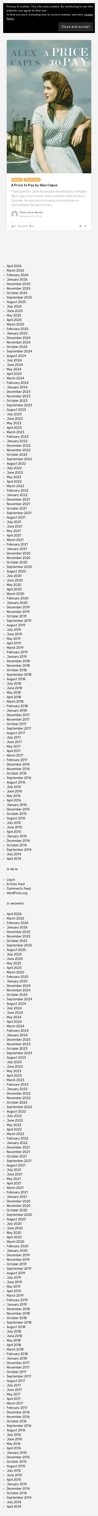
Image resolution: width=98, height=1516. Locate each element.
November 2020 (18, 558)
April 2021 (14, 535)
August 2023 (16, 410)
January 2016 (17, 805)
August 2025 (16, 302)
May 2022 (14, 477)
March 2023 (15, 432)
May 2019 (14, 639)
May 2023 (14, 423)
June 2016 (14, 791)
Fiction (17, 179)
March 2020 (15, 594)
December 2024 (18, 338)
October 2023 (17, 401)
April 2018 (14, 697)
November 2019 (18, 612)
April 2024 (14, 374)
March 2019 (15, 648)
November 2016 (18, 769)
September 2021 (19, 513)
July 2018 (14, 684)
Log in (11, 880)
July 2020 (14, 576)
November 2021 (18, 504)
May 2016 (14, 796)
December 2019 (18, 607)
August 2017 (16, 733)
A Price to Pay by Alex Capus (34, 185)
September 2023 (19, 405)
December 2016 (18, 764)
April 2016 (14, 800)
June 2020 (15, 580)
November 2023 (18, 396)
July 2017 (14, 737)
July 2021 (14, 522)
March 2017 (15, 755)
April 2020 (14, 589)
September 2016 (19, 778)
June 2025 (15, 311)
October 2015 (17, 814)
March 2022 (15, 486)
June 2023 (15, 419)
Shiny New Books (31, 212)
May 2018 (14, 693)
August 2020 (16, 571)
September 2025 (19, 297)
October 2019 (17, 616)
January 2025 (17, 333)
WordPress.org (17, 893)
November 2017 (18, 720)
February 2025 (17, 329)
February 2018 (17, 706)
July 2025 (14, 306)
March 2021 (15, 540)
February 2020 (17, 598)
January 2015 (17, 836)
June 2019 (14, 634)
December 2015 (18, 809)
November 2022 (18, 450)
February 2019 (17, 652)
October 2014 (17, 845)
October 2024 (17, 347)
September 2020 (19, 567)
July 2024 (14, 360)
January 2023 (17, 441)
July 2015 (14, 823)
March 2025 (15, 324)
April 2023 (14, 428)
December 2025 (18, 284)
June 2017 (14, 742)
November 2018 (18, 666)
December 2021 (18, 500)
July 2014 (14, 854)
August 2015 (16, 818)
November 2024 (18, 342)
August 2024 (16, 356)
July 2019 (14, 630)
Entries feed (16, 884)
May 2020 (14, 585)
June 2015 (14, 827)
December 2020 (18, 553)
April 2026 (14, 266)
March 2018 (15, 702)
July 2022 (14, 468)
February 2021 (17, 544)
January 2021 (17, 549)
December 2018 (18, 661)
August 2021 (16, 517)
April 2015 (14, 832)
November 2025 (18, 288)
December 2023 (18, 392)
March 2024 (15, 378)
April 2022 (14, 482)
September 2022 (19, 459)
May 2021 (14, 531)
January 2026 (17, 280)
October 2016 (17, 773)
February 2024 (17, 383)
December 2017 (18, 715)
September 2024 (19, 351)
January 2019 (17, 657)
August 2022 (16, 464)
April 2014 (14, 859)
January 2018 (17, 711)
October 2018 (17, 670)
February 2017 (17, 760)
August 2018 (16, 679)
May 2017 (13, 746)
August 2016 (16, 782)
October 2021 (17, 508)
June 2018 (14, 688)
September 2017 (19, 728)
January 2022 (17, 495)
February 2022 (17, 491)
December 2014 (18, 841)
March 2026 (15, 271)
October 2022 (17, 455)
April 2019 (14, 643)
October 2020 (17, 562)
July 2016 (14, 787)
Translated (32, 179)
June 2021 (14, 526)
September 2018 (19, 675)
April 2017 (14, 751)
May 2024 (14, 369)
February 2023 (17, 437)
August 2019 (16, 625)
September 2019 (19, 621)
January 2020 (17, 603)
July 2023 (14, 414)
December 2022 (18, 446)
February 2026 (17, 275)
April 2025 (14, 320)
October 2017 (16, 724)
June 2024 (15, 365)
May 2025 (14, 315)
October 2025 (17, 293)
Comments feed (19, 889)
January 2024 (17, 387)
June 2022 (15, 473)
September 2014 (19, 850)
